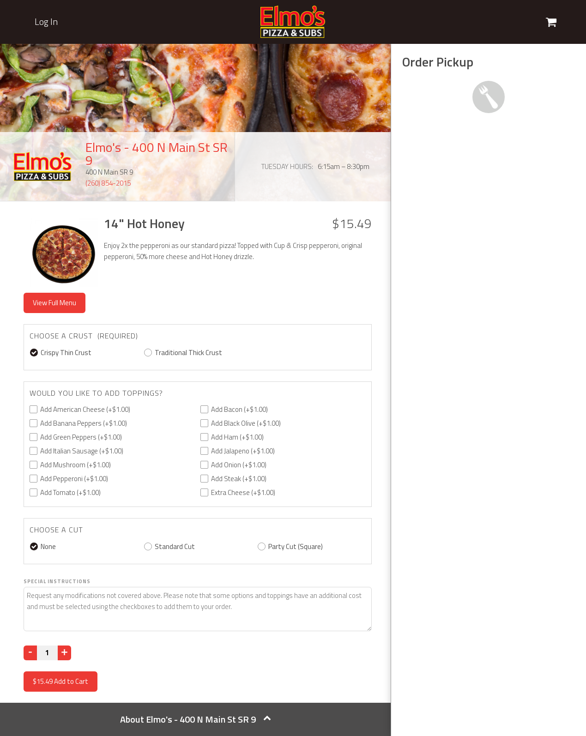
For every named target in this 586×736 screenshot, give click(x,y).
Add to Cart (60, 681)
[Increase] (64, 653)
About (195, 719)
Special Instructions (57, 581)
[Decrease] (30, 653)
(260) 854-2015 (108, 183)
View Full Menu (54, 302)
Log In (46, 21)
